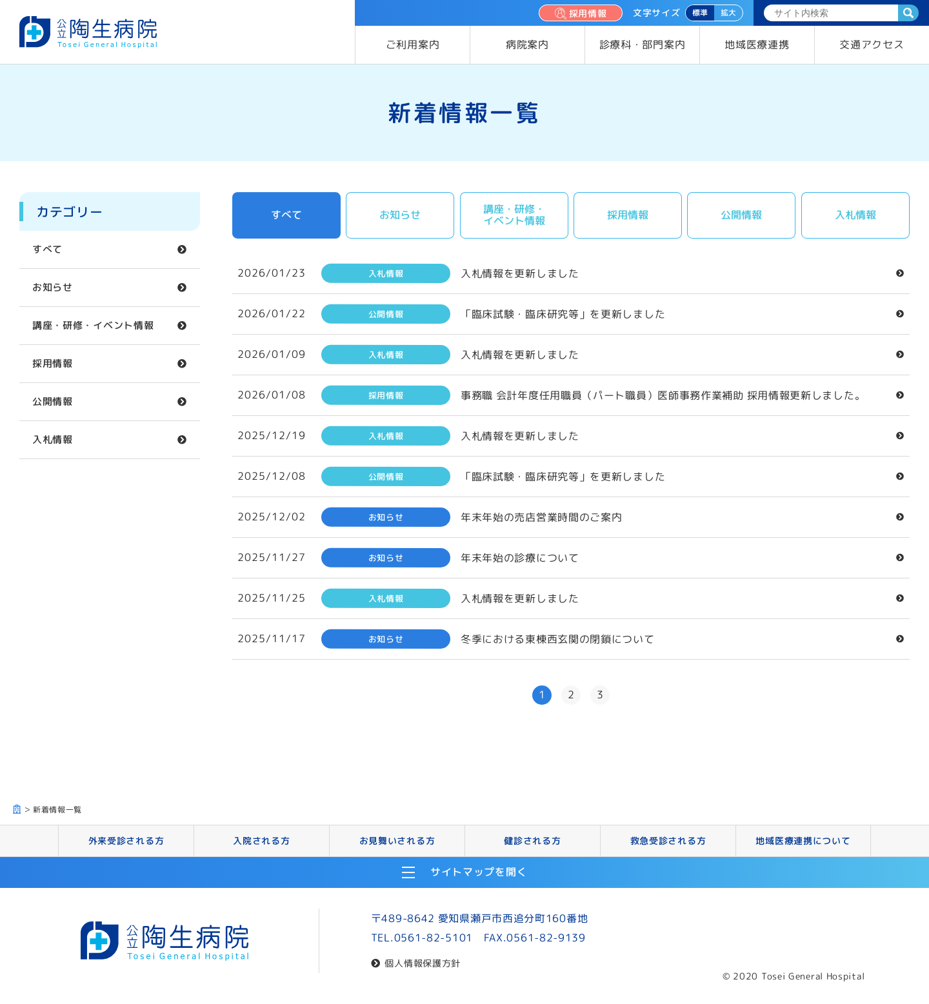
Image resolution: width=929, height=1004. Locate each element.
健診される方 (532, 840)
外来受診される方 (126, 840)
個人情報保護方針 (423, 963)
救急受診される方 (668, 840)
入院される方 (261, 840)
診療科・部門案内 (642, 44)
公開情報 (52, 401)
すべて (47, 249)
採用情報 (580, 13)
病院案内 (527, 44)
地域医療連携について (802, 840)
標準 (700, 12)
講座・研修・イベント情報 (93, 325)
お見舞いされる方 (397, 840)
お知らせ (52, 287)
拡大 (728, 12)
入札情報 (52, 439)
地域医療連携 (756, 44)
